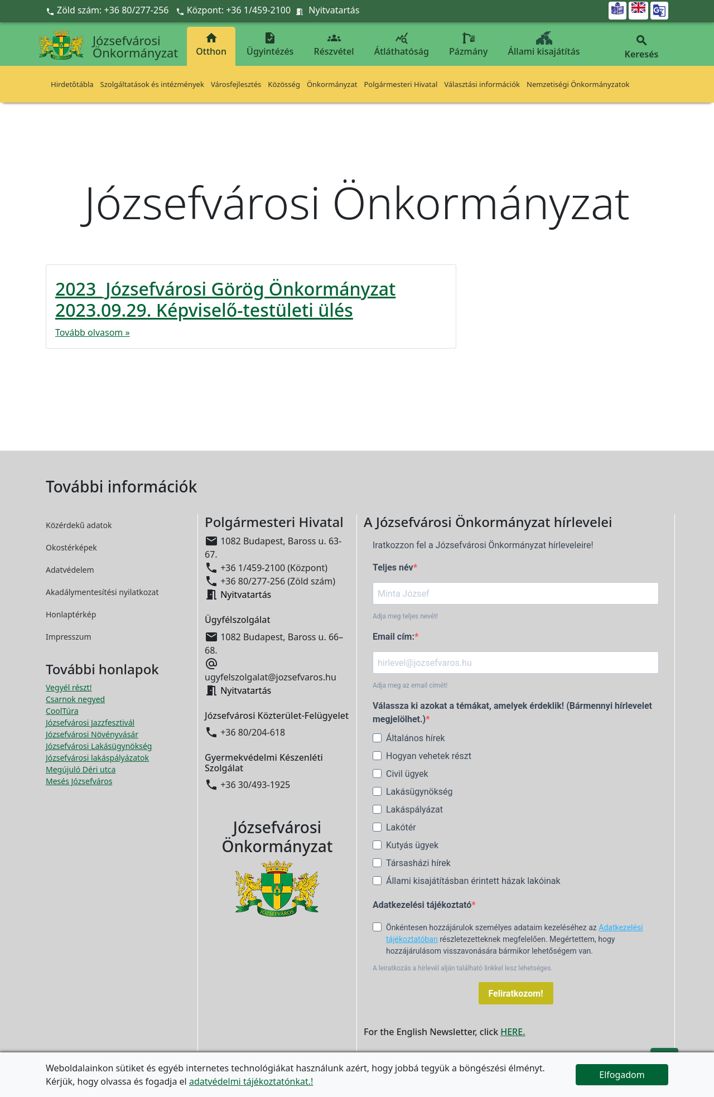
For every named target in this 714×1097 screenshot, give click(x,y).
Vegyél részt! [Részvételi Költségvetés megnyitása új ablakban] (68, 687)
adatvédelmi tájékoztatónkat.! (251, 1081)
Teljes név (393, 567)
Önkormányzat (332, 84)
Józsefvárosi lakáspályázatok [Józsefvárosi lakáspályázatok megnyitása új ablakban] (97, 757)
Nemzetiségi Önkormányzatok (578, 84)
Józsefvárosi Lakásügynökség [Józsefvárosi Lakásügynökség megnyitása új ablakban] (99, 746)
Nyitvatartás (333, 10)
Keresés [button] (641, 47)
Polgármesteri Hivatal (400, 84)
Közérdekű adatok (79, 525)
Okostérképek (71, 547)
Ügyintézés (270, 44)
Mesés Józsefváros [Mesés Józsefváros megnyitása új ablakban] (79, 781)
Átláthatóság (401, 44)
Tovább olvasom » (92, 332)
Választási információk (482, 84)
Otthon (211, 44)
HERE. (512, 1032)
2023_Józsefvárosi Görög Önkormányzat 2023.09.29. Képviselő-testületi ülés (225, 299)
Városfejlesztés (236, 84)
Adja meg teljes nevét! (405, 616)
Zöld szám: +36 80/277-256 (108, 10)
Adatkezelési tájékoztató (422, 905)
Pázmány (468, 44)
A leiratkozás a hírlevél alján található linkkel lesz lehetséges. (463, 968)
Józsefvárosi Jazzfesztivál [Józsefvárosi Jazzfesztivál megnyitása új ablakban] (90, 722)
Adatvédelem (70, 569)
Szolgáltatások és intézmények (152, 84)
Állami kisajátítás (544, 44)
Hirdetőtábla (72, 84)
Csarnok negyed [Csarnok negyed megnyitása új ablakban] (75, 699)
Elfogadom (622, 1075)
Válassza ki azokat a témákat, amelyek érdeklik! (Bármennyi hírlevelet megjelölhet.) (512, 712)
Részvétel (334, 44)
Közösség (284, 84)
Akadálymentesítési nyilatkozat (102, 592)
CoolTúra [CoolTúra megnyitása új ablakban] (62, 710)
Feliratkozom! (516, 993)
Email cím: (393, 636)
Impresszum (68, 636)
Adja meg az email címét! (410, 685)
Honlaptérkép (71, 614)
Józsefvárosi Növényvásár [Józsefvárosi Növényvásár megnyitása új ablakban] (92, 734)
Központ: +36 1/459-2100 (239, 10)
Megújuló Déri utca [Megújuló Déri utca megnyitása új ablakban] (80, 769)
